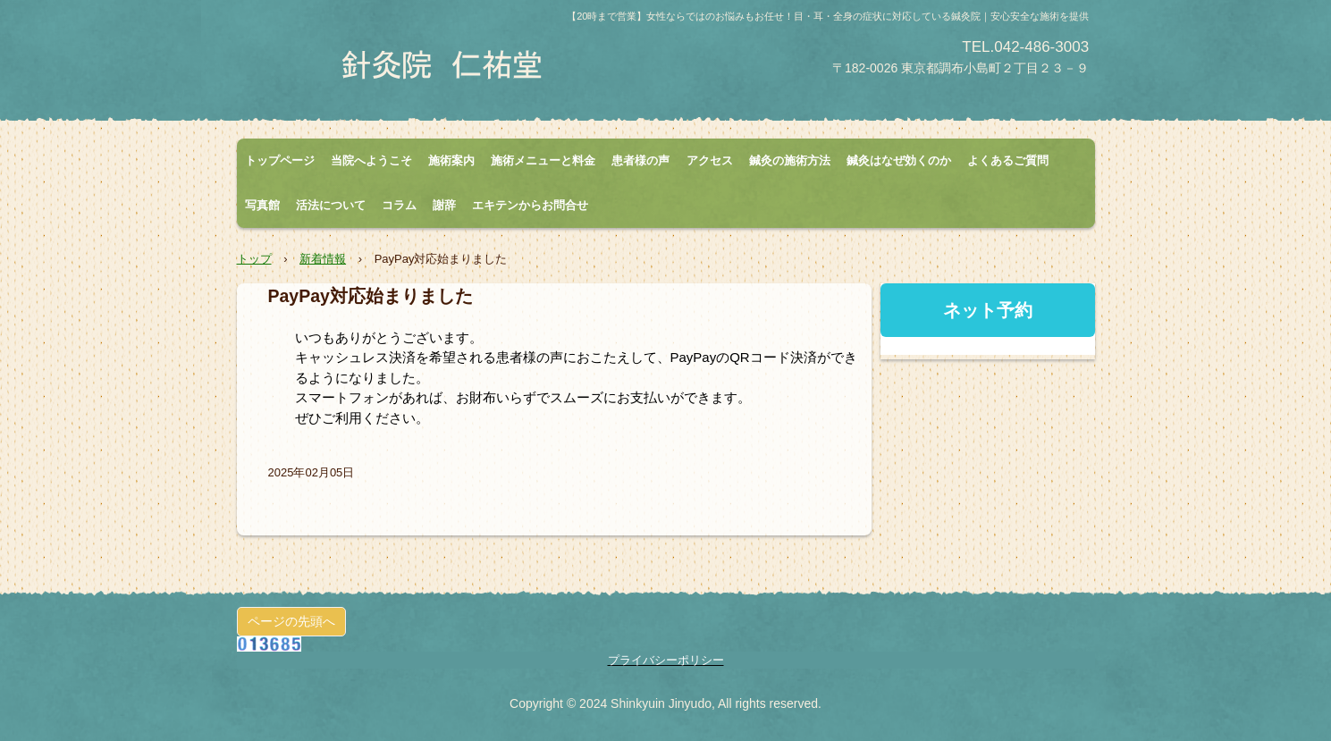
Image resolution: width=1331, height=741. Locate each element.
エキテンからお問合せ (530, 205)
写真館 (262, 205)
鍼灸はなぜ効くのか (899, 160)
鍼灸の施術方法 (789, 160)
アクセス (710, 160)
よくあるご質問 (1008, 160)
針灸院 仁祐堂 (447, 65)
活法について (331, 205)
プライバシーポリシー (666, 660)
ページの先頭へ (291, 621)
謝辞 (444, 205)
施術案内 (451, 160)
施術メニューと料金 (543, 160)
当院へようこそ (371, 160)
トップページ (280, 160)
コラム (399, 205)
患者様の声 (640, 160)
